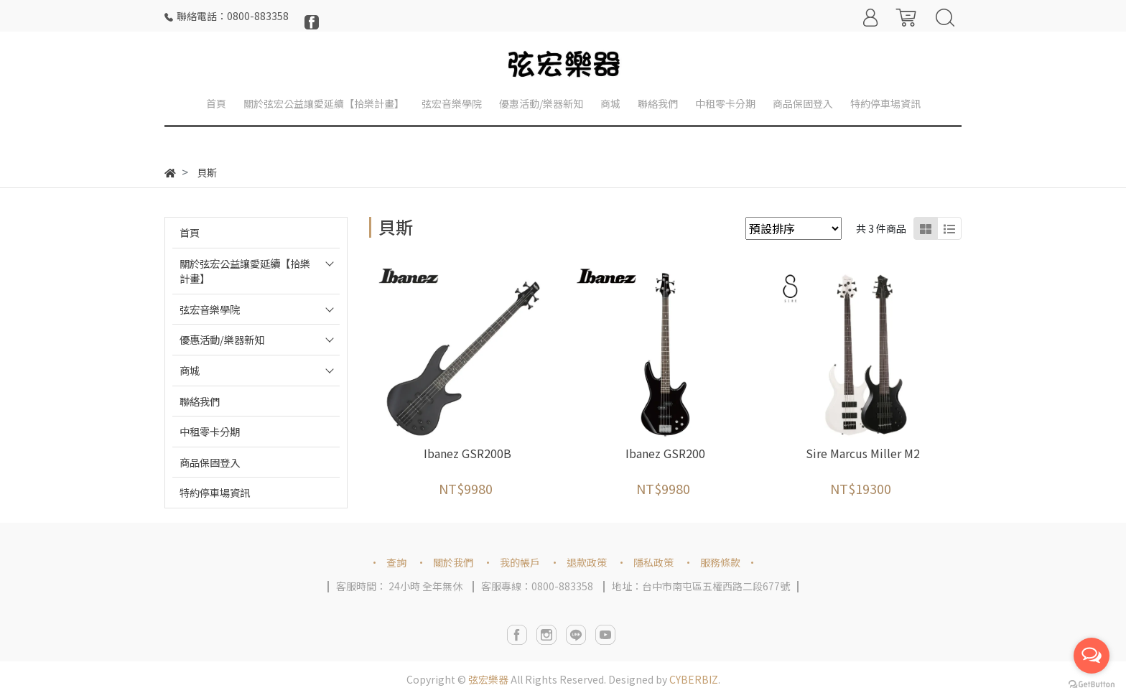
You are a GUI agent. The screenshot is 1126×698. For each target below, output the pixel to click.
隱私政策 (653, 562)
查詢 (396, 562)
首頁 (190, 232)
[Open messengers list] (1091, 656)
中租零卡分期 (210, 431)
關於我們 (453, 562)
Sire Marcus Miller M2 (863, 453)
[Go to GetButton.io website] (1092, 683)
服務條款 (720, 562)
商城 (190, 370)
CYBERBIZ (693, 679)
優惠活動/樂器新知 (222, 339)
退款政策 (587, 562)
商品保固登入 (210, 462)
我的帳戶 (520, 562)
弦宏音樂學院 (210, 309)
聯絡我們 (200, 401)
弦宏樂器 (488, 679)
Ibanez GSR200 (665, 453)
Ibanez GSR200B (467, 453)
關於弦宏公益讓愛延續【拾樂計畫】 (245, 271)
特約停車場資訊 (215, 492)
